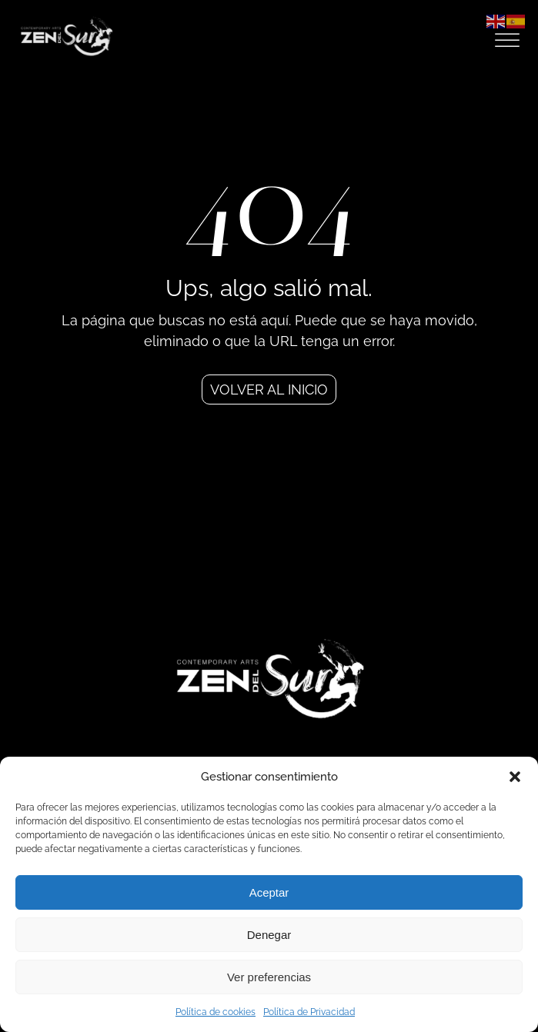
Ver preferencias (269, 977)
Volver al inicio (269, 389)
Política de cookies (215, 1012)
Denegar (269, 934)
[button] (515, 776)
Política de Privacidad (309, 1012)
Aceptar (269, 892)
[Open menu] (507, 41)
